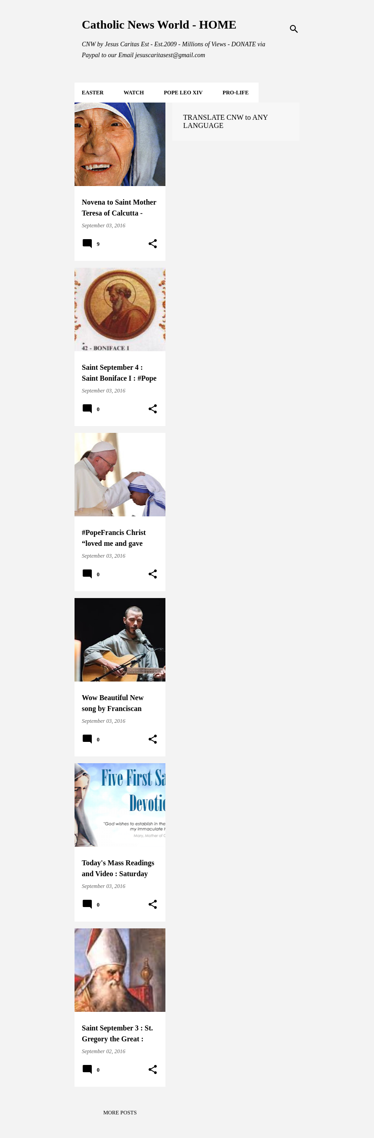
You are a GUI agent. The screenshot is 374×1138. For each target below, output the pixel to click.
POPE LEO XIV (183, 92)
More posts (120, 1112)
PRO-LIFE (236, 92)
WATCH (134, 92)
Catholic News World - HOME (159, 24)
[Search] (294, 29)
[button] (152, 244)
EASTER (93, 92)
